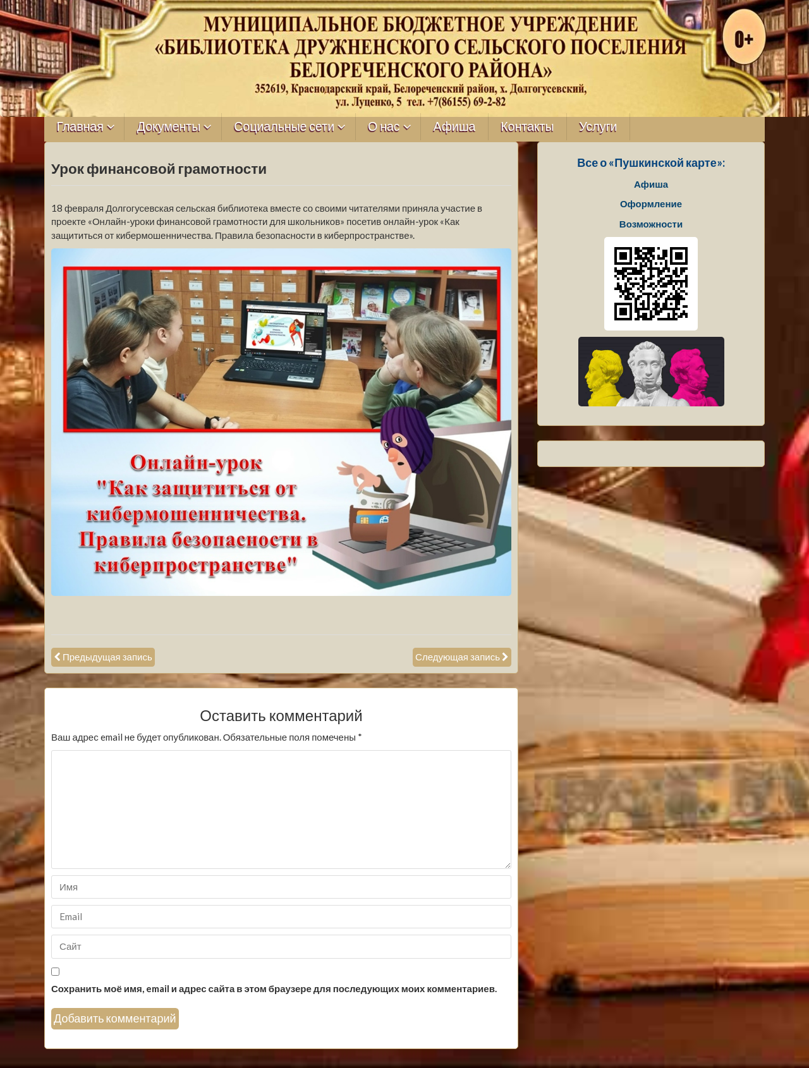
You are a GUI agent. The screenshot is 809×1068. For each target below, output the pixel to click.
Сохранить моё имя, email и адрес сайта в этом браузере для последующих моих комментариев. (274, 988)
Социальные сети (284, 127)
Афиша (455, 127)
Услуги (598, 127)
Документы (169, 127)
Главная (80, 127)
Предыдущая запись (107, 656)
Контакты (527, 127)
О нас (384, 127)
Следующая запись (457, 656)
